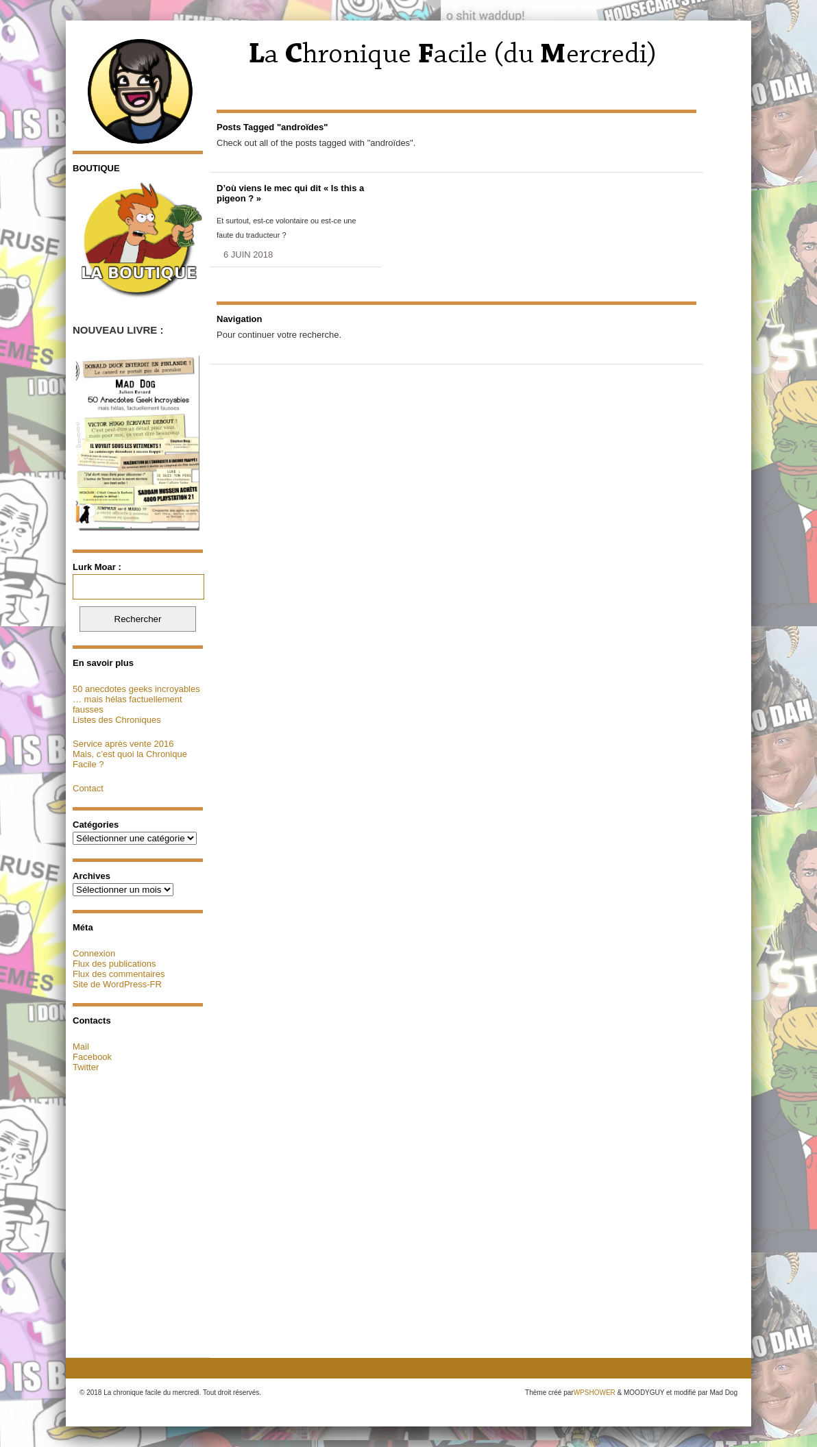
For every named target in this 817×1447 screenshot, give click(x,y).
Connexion (94, 953)
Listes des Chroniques (117, 720)
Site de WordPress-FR (117, 984)
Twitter (86, 1067)
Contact (88, 788)
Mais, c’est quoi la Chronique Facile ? (130, 759)
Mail (81, 1046)
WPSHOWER (594, 1392)
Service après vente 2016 (123, 744)
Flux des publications (114, 964)
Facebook (92, 1057)
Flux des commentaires (118, 974)
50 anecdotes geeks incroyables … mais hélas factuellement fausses (136, 699)
